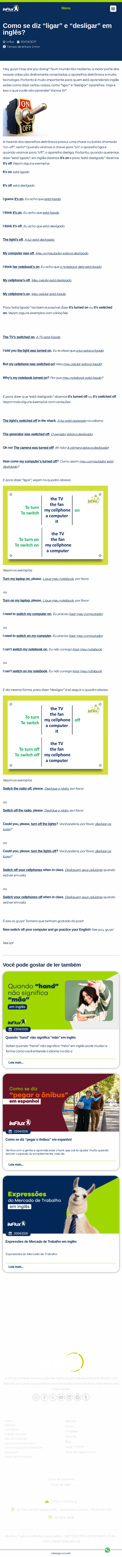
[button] (113, 9)
